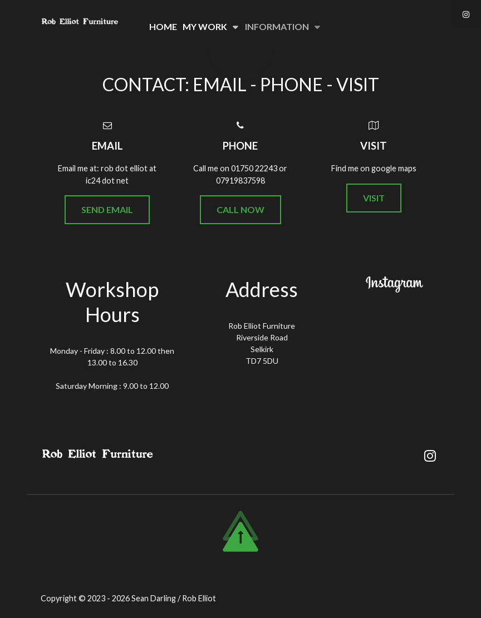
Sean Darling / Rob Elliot (173, 598)
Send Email (107, 209)
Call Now (240, 209)
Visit (374, 197)
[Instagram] (466, 14)
